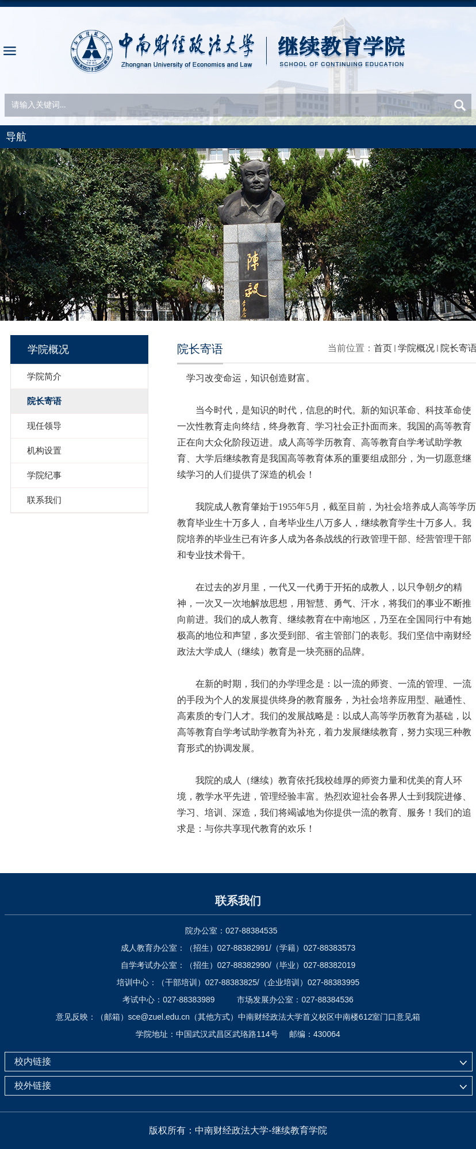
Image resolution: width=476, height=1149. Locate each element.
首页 (383, 348)
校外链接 (32, 1085)
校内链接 (32, 1061)
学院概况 (416, 348)
